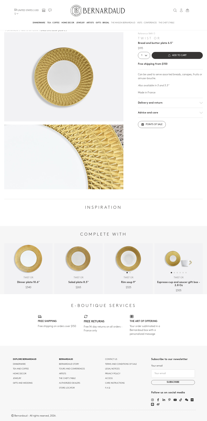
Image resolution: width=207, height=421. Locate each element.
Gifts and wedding (23, 383)
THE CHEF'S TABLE (67, 378)
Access (109, 378)
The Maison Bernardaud (123, 23)
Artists (90, 23)
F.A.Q (107, 388)
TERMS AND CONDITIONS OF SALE (121, 364)
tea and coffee (21, 369)
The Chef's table (166, 23)
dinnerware (19, 364)
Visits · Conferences (147, 23)
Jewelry (80, 23)
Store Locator (67, 388)
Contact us (111, 359)
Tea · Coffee (53, 23)
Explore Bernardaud (24, 359)
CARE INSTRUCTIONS (115, 383)
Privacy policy (112, 374)
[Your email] (173, 374)
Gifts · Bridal (102, 23)
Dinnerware (39, 23)
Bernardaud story (69, 364)
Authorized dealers (69, 383)
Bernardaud (66, 359)
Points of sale (151, 124)
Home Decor (67, 23)
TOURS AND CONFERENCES (72, 369)
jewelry (17, 378)
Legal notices (112, 369)
